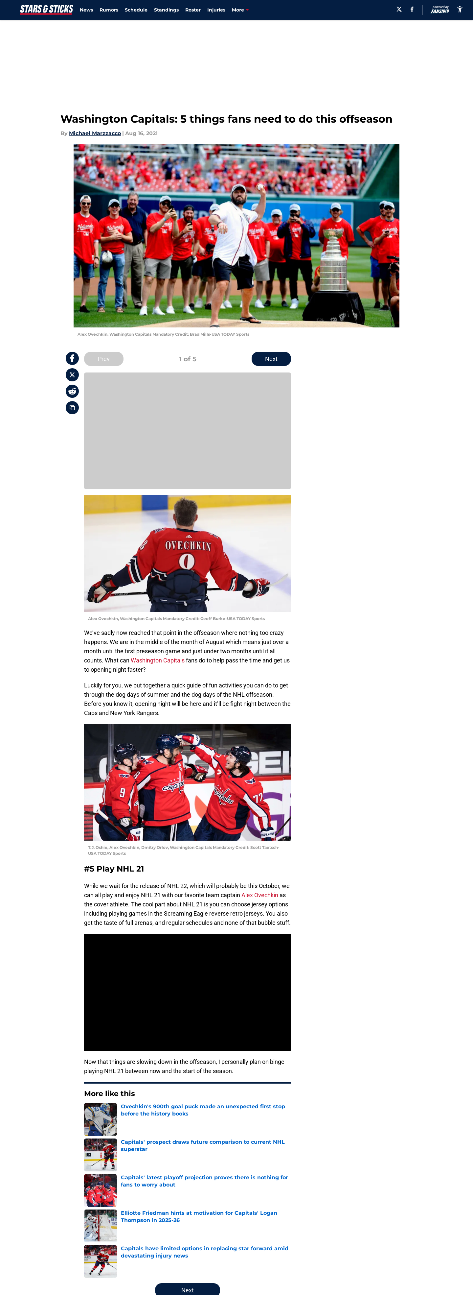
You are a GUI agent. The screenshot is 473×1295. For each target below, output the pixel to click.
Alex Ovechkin (259, 895)
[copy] (72, 407)
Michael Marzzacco (95, 133)
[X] (399, 9)
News (86, 10)
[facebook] (412, 9)
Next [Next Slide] (271, 358)
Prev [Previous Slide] (104, 358)
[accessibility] (460, 9)
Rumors (109, 10)
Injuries (216, 10)
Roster (193, 10)
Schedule (136, 10)
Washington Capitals (158, 660)
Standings (166, 10)
